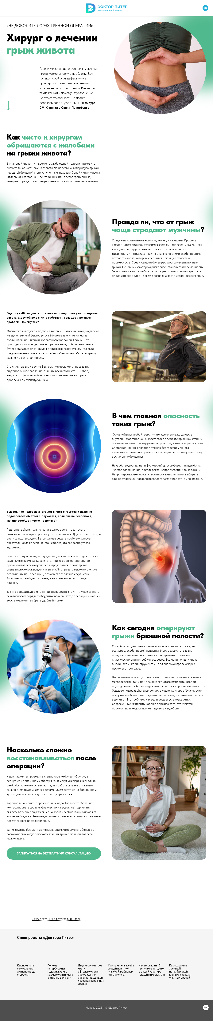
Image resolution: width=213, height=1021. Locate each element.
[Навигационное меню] (6, 8)
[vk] (205, 9)
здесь (20, 838)
